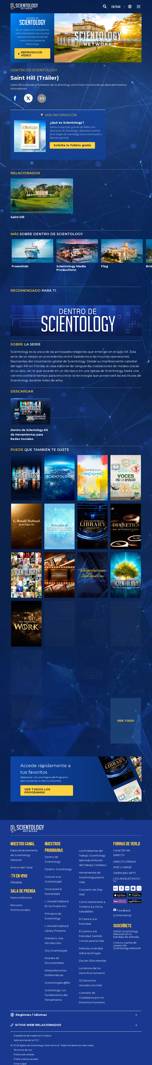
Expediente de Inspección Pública (32, 1031)
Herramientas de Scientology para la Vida (91, 873)
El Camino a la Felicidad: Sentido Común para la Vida (91, 932)
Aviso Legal (20, 1059)
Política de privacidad (26, 1055)
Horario (16, 879)
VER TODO (125, 721)
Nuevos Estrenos (21, 893)
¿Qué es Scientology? (67, 122)
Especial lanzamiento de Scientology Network (24, 851)
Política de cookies (24, 1050)
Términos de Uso (23, 1046)
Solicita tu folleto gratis (72, 145)
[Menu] (139, 6)
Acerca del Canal (21, 863)
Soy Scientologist (56, 947)
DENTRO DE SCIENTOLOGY (33, 70)
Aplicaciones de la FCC (26, 1036)
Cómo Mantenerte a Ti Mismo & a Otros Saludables (92, 903)
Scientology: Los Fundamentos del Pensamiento (56, 991)
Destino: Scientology (58, 865)
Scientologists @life (57, 979)
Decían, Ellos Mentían (92, 957)
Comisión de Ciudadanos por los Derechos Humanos (92, 994)
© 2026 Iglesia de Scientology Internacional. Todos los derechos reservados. (52, 1041)
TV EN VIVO (19, 872)
